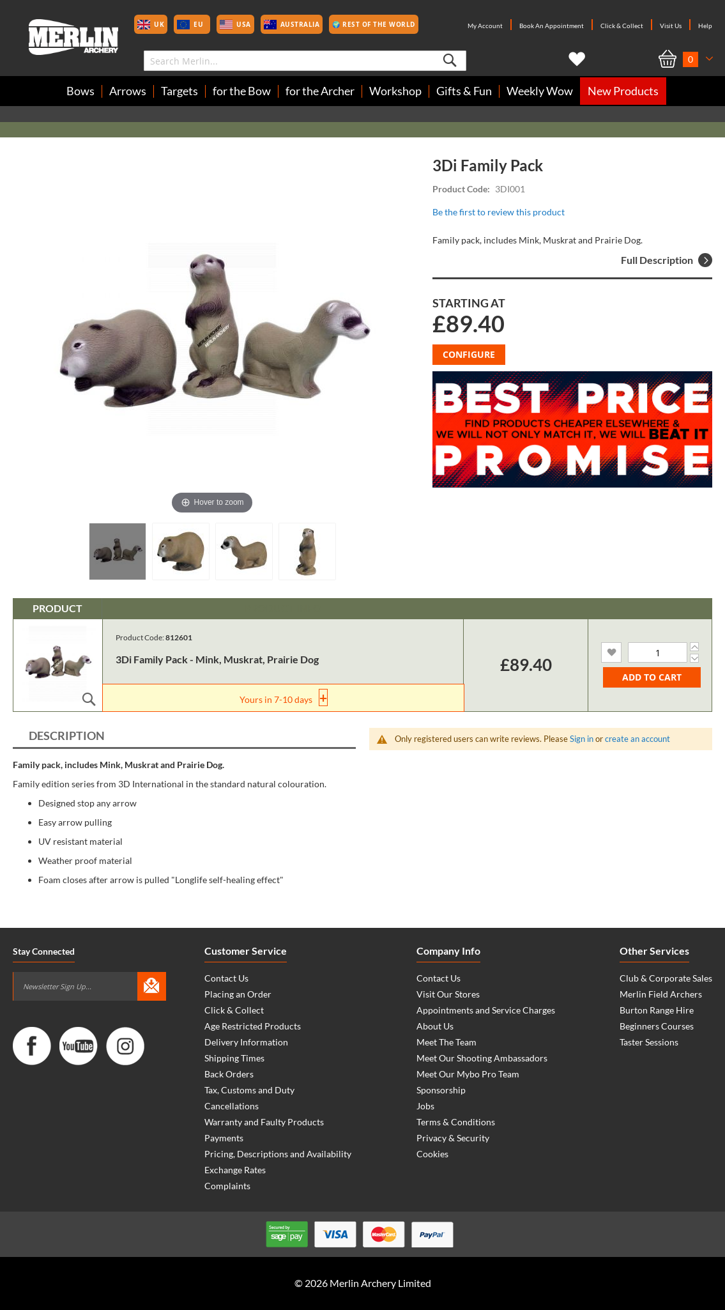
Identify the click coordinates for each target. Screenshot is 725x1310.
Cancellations (231, 1105)
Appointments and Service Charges (485, 1010)
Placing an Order (237, 994)
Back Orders (229, 1073)
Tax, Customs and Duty (249, 1089)
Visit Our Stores (448, 994)
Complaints (227, 1185)
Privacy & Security (452, 1137)
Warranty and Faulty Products (264, 1121)
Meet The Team (446, 1041)
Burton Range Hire (657, 1010)
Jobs (425, 1105)
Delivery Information (246, 1041)
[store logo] (73, 37)
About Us (435, 1026)
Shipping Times (234, 1057)
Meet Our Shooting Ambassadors (481, 1057)
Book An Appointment (551, 25)
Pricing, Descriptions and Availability (277, 1153)
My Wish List (574, 59)
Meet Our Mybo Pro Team (467, 1073)
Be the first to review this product (498, 212)
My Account (485, 25)
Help (705, 25)
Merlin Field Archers (661, 994)
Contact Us (226, 978)
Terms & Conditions (455, 1121)
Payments (223, 1137)
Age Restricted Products (252, 1026)
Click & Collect (621, 25)
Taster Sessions (649, 1041)
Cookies (432, 1153)
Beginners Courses (657, 1026)
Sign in (581, 739)
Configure (469, 354)
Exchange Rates (235, 1169)
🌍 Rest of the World (373, 24)
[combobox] (305, 60)
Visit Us (671, 25)
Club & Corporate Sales (666, 978)
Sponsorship (441, 1089)
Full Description (666, 260)
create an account (637, 739)
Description (67, 735)
